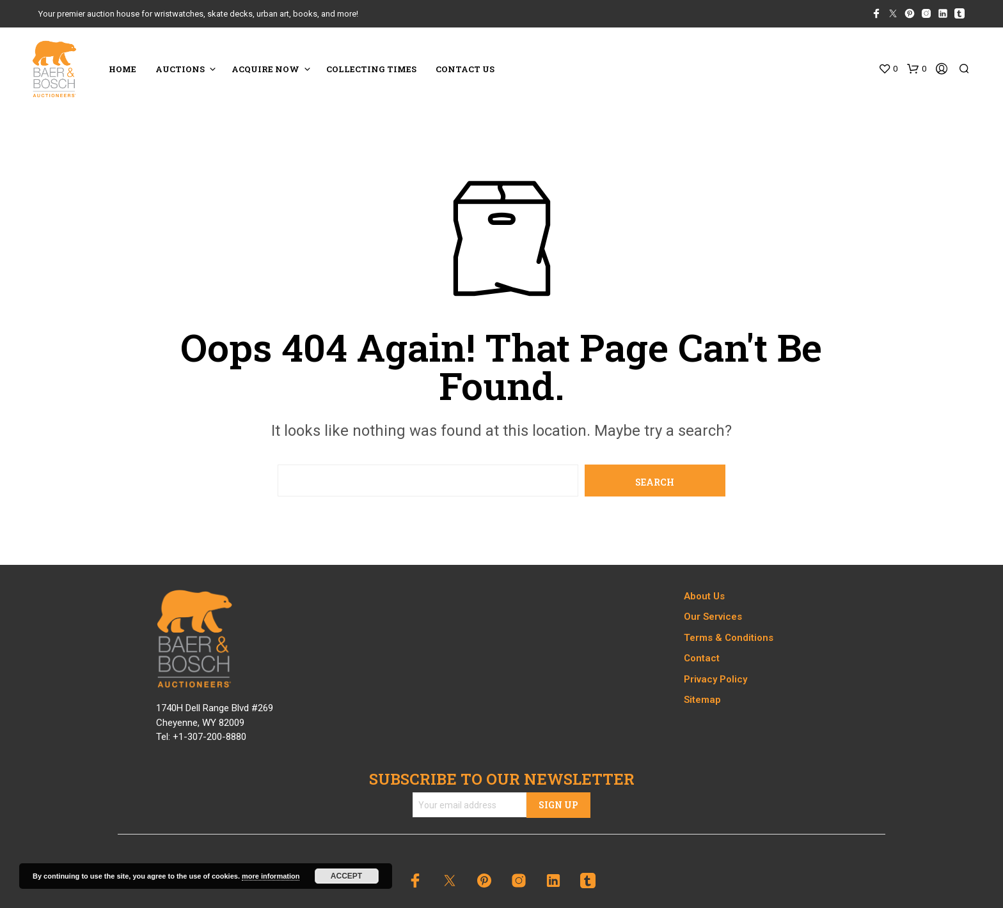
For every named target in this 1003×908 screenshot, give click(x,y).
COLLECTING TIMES (371, 69)
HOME (122, 69)
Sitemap (702, 699)
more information (270, 876)
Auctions (180, 69)
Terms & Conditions (728, 637)
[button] (887, 69)
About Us (704, 596)
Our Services (713, 616)
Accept (346, 876)
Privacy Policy (715, 679)
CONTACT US (465, 69)
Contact (702, 658)
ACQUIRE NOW (265, 69)
